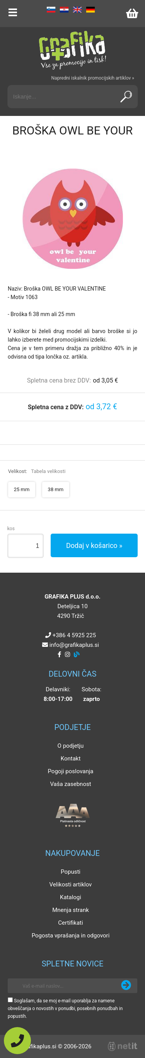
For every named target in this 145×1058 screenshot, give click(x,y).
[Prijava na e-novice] (126, 985)
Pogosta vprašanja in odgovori (71, 935)
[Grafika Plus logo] (72, 50)
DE (90, 9)
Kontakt (71, 758)
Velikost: (37, 471)
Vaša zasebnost (70, 784)
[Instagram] (67, 654)
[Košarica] (132, 13)
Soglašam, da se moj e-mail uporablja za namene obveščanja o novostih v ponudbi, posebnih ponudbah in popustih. (65, 1008)
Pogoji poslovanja (70, 771)
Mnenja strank (70, 910)
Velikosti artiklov (70, 884)
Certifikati (70, 922)
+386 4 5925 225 (74, 635)
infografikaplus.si (74, 644)
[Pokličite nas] (17, 1040)
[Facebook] (59, 654)
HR (64, 9)
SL (51, 9)
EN (77, 9)
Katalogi (70, 897)
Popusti (70, 871)
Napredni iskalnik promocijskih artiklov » (92, 78)
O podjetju (71, 745)
